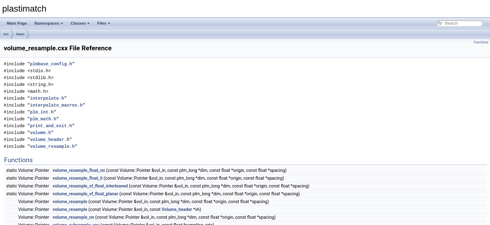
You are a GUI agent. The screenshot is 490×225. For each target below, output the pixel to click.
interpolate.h (47, 98)
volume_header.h (49, 139)
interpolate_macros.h (56, 105)
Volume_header (177, 209)
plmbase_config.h (51, 64)
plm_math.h (43, 119)
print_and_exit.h (51, 126)
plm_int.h (42, 112)
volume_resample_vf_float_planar (85, 193)
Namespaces (48, 23)
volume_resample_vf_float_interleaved (90, 185)
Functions (481, 42)
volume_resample (69, 201)
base (20, 34)
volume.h (40, 133)
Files (103, 23)
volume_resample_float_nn (78, 170)
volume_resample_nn (73, 217)
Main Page (17, 23)
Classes (80, 23)
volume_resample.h (52, 146)
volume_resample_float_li (77, 178)
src (6, 34)
